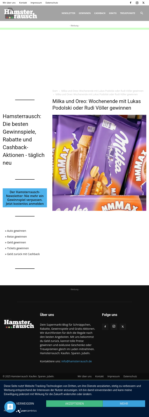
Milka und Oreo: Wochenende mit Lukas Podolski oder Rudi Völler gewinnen (102, 91)
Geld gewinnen (16, 242)
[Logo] (20, 13)
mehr (124, 403)
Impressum (36, 2)
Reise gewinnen (17, 236)
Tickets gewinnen (18, 248)
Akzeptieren (74, 403)
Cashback (99, 13)
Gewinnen (85, 13)
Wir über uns (9, 2)
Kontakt (23, 2)
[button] (141, 13)
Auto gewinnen (16, 231)
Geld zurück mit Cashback (23, 254)
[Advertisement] (74, 57)
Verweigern (25, 403)
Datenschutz (52, 2)
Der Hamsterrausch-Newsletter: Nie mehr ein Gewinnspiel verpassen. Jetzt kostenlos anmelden (25, 198)
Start (55, 91)
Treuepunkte (127, 13)
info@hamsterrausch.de (76, 361)
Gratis (113, 13)
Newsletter (68, 13)
